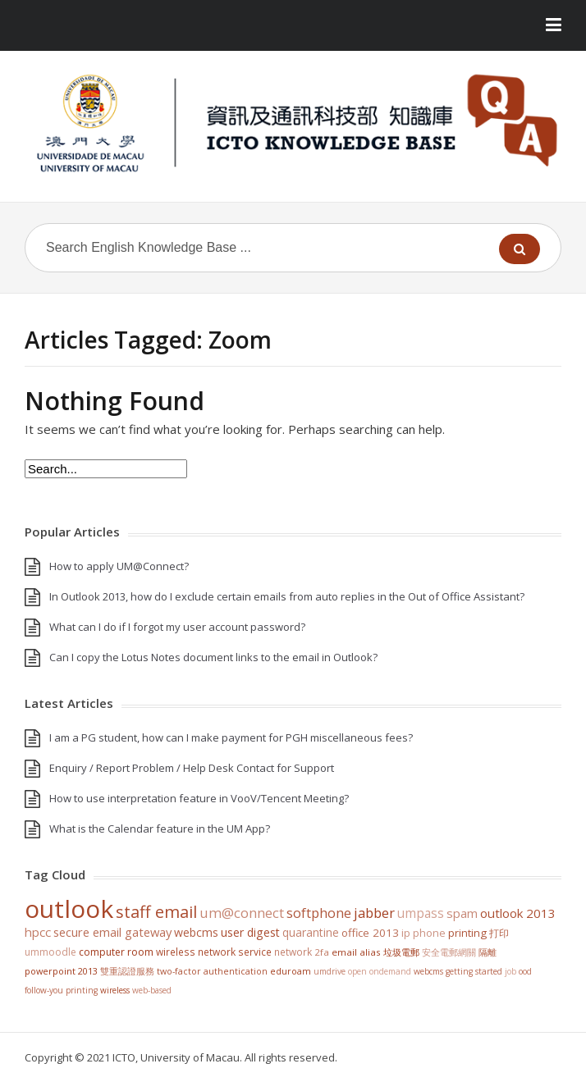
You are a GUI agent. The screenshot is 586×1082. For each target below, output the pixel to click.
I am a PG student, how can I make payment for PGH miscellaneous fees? (231, 737)
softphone (318, 913)
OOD (525, 971)
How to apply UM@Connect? (119, 566)
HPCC (38, 932)
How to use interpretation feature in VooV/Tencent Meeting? (199, 798)
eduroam (290, 971)
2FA (321, 952)
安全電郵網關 (449, 952)
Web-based (152, 990)
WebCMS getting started (458, 971)
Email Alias (356, 952)
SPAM (462, 913)
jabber (374, 913)
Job (510, 971)
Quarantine (310, 932)
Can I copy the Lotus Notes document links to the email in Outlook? (213, 657)
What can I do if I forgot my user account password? (177, 626)
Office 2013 (370, 932)
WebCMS (196, 932)
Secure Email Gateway (112, 932)
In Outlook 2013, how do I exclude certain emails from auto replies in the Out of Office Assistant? (286, 596)
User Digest (250, 932)
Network (293, 951)
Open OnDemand (379, 971)
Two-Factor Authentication (212, 971)
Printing (467, 932)
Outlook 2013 (518, 913)
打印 (499, 933)
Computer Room (116, 952)
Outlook (69, 908)
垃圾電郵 (401, 952)
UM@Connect (241, 913)
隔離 (487, 952)
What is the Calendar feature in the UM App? (159, 828)
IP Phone (423, 932)
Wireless (115, 990)
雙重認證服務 (127, 971)
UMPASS (420, 913)
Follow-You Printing (61, 990)
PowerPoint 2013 (61, 971)
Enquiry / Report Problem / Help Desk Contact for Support (191, 767)
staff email (156, 911)
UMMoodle (50, 952)
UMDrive (330, 971)
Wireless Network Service (214, 951)
